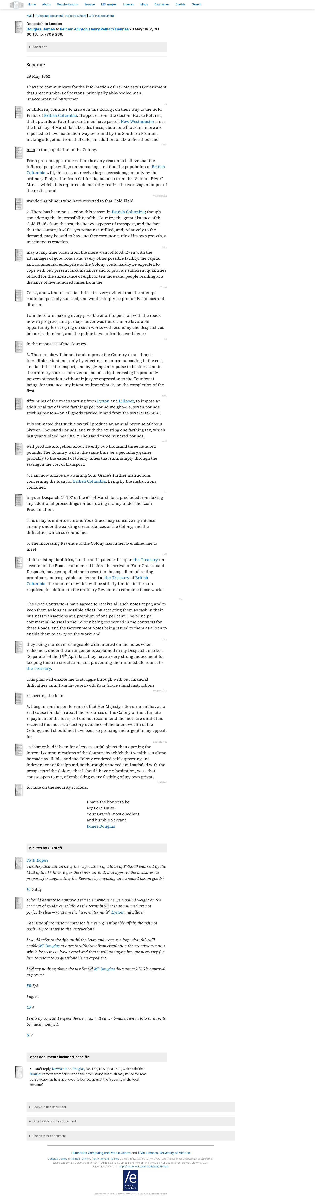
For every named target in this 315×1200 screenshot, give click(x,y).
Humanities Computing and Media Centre (100, 1153)
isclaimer (161, 4)
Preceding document (49, 15)
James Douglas (101, 826)
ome (32, 4)
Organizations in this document (54, 1121)
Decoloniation (67, 4)
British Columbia (60, 115)
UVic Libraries (148, 1153)
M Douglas (49, 946)
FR (29, 985)
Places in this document (49, 1136)
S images (109, 4)
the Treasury (145, 559)
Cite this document (101, 15)
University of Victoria (175, 1153)
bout (46, 4)
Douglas (78, 1068)
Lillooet (126, 401)
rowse (89, 4)
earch (197, 4)
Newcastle (59, 1068)
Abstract (39, 47)
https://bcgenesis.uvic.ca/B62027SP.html (144, 1166)
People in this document (49, 1107)
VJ (29, 889)
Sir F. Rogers (37, 860)
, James (41, 29)
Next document (75, 15)
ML (29, 15)
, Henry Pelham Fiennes (94, 29)
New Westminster (137, 121)
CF (29, 1007)
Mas (144, 4)
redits (180, 4)
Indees (128, 4)
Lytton (103, 401)
